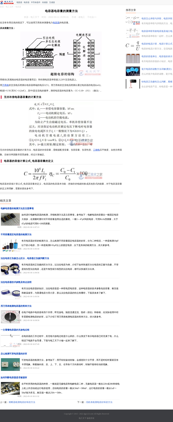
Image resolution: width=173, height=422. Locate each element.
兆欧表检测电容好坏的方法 (99, 402)
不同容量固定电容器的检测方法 (16, 234)
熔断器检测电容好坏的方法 (22, 402)
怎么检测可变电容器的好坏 (14, 354)
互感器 (52, 2)
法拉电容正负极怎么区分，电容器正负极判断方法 (25, 258)
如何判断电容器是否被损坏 (14, 377)
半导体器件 (35, 2)
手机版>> (91, 17)
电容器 (26, 2)
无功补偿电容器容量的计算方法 (22, 97)
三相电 (96, 150)
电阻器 (19, 2)
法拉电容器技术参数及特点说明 (16, 282)
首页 (2, 7)
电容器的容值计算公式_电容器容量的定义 (28, 161)
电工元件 (9, 7)
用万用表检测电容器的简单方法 (16, 306)
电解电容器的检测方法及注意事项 (17, 208)
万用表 (5, 85)
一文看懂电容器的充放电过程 (15, 330)
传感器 (45, 2)
